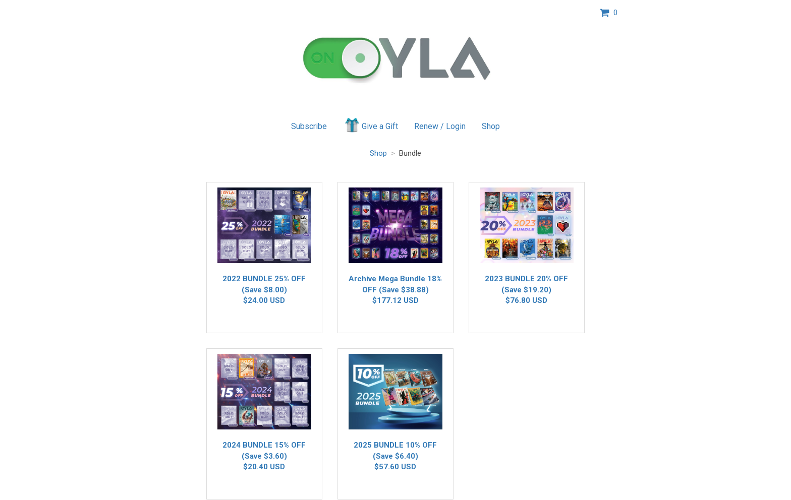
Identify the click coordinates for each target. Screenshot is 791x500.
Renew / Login (440, 126)
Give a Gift (370, 125)
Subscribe (309, 126)
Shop (491, 126)
